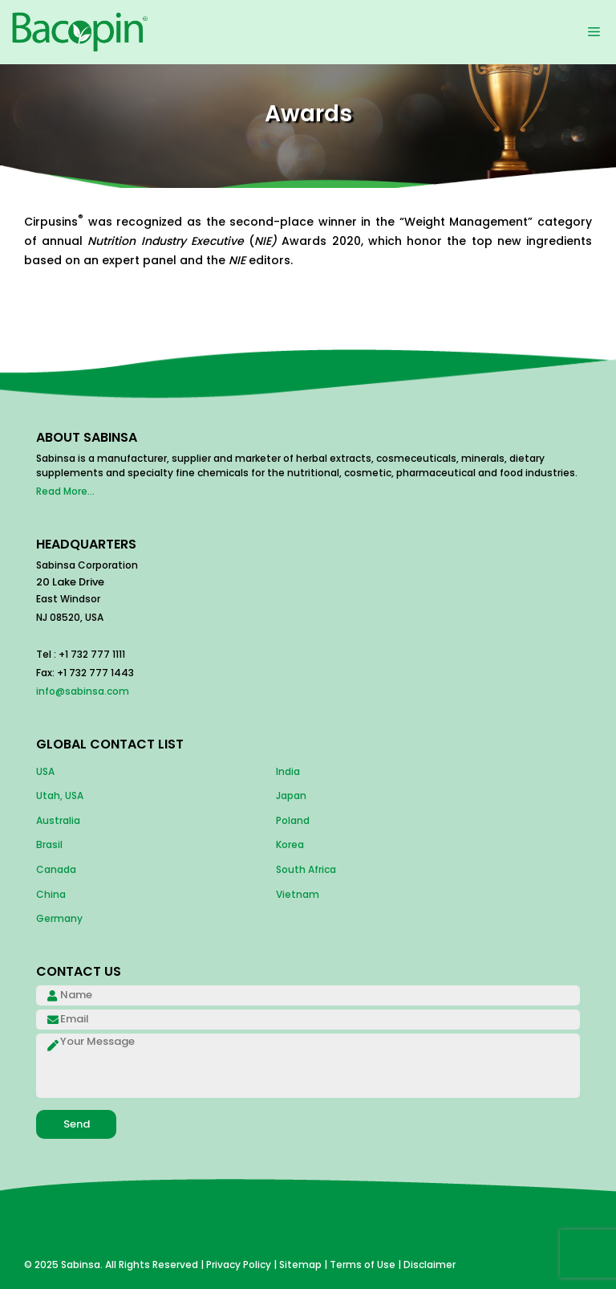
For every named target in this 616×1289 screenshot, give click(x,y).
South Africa (306, 869)
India (288, 771)
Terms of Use (362, 1264)
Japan (291, 795)
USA (45, 771)
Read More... (65, 491)
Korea (290, 844)
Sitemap (300, 1264)
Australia (58, 820)
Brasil (49, 844)
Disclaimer (429, 1264)
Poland (293, 820)
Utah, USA (59, 795)
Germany (59, 918)
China (51, 894)
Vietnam (297, 894)
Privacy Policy (238, 1264)
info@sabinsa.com (82, 691)
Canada (56, 869)
